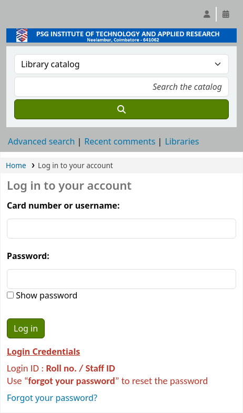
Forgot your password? (52, 398)
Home (16, 165)
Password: (28, 256)
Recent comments (119, 141)
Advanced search (41, 141)
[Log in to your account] (207, 14)
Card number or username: (63, 205)
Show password (45, 295)
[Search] (121, 109)
